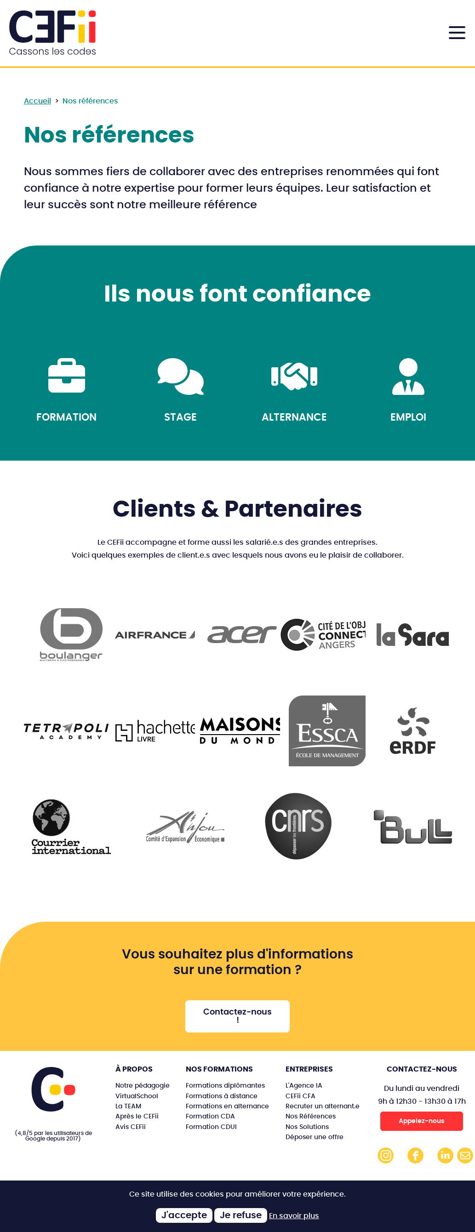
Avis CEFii (130, 1127)
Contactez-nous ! (237, 1016)
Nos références (90, 101)
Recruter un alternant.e (323, 1106)
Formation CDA (210, 1116)
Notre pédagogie (142, 1085)
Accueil (37, 101)
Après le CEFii (137, 1116)
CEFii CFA (300, 1096)
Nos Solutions (307, 1127)
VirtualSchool (136, 1096)
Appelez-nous (422, 1121)
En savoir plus (294, 1216)
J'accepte (184, 1215)
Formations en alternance (227, 1106)
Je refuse (241, 1215)
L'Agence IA (304, 1085)
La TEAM (128, 1106)
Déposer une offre (314, 1137)
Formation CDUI (211, 1127)
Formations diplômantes (225, 1085)
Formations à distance (222, 1096)
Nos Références (311, 1116)
